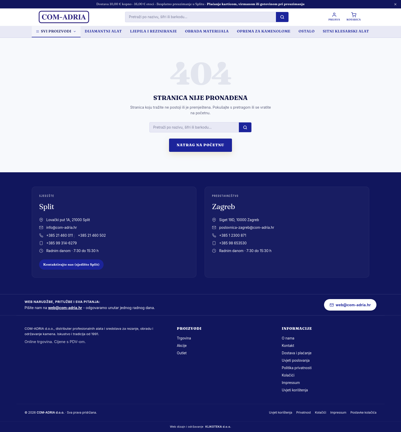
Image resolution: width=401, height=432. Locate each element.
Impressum (291, 383)
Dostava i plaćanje (296, 353)
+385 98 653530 (233, 243)
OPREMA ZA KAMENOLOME (263, 31)
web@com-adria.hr (65, 307)
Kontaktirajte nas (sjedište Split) (71, 264)
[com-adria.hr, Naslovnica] (64, 17)
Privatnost (303, 412)
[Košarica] (353, 17)
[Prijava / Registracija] (334, 17)
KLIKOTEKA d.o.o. (218, 426)
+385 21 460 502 (92, 235)
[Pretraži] (282, 17)
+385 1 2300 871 (232, 235)
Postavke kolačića (363, 412)
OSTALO (307, 31)
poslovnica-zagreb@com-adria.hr (246, 227)
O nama (288, 338)
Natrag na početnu (200, 145)
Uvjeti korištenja (295, 390)
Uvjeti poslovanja (296, 360)
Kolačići (288, 375)
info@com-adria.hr (61, 227)
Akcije (182, 346)
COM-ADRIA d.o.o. (50, 412)
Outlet (181, 353)
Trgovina (184, 338)
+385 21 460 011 (59, 235)
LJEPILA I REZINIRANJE (153, 31)
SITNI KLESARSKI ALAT (346, 31)
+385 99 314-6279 (61, 243)
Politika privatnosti (297, 368)
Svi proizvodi (56, 31)
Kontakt (288, 346)
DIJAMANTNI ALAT (103, 31)
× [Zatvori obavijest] (395, 4)
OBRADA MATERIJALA (207, 31)
